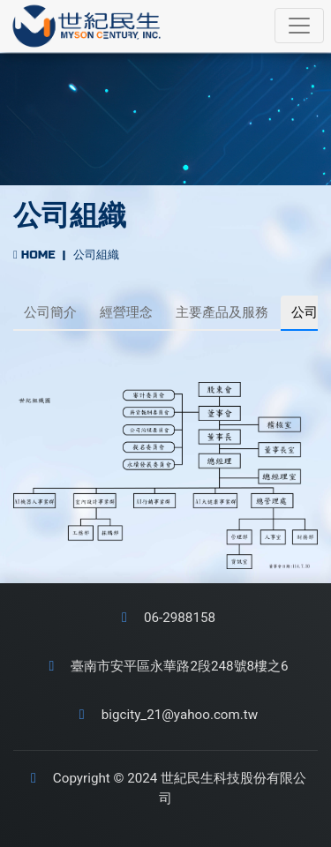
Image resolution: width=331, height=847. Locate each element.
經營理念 (126, 312)
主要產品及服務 (222, 312)
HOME (34, 255)
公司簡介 (50, 312)
